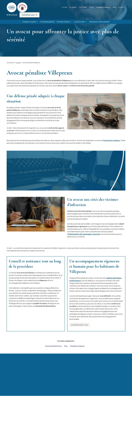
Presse (91, 7)
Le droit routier (79, 22)
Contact (121, 7)
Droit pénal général (47, 22)
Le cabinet (73, 7)
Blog (114, 7)
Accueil (64, 7)
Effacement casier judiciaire (99, 22)
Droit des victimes (63, 22)
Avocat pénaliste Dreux (53, 346)
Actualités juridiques (103, 7)
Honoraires (83, 7)
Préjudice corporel (29, 22)
